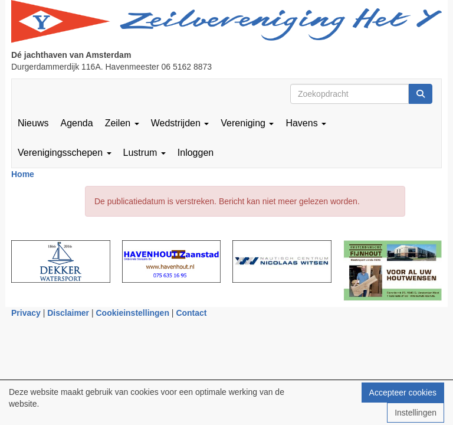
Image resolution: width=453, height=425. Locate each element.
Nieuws (33, 123)
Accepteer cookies (402, 392)
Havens (305, 123)
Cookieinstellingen (132, 313)
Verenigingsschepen (64, 153)
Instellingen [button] (415, 412)
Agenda (76, 123)
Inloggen (196, 153)
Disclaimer (68, 313)
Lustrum (144, 153)
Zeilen (122, 123)
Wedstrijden (180, 123)
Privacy (26, 313)
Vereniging (247, 123)
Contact (191, 313)
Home (22, 174)
